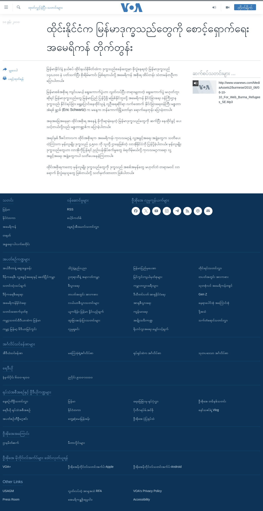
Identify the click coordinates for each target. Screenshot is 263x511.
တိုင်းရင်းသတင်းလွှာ (210, 268)
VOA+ (7, 466)
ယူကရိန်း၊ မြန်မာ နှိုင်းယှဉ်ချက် (86, 311)
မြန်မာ (6, 209)
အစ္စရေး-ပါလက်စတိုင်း (16, 244)
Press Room (11, 499)
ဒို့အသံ (202, 311)
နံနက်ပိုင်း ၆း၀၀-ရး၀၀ (16, 377)
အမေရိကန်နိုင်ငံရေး (14, 303)
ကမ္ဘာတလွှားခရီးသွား (145, 285)
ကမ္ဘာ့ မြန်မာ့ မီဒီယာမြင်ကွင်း (20, 328)
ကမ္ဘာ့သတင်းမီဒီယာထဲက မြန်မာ (22, 320)
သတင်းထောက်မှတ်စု (15, 311)
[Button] (10, 70)
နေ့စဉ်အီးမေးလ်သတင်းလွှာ (83, 226)
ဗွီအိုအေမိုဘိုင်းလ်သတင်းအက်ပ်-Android (157, 466)
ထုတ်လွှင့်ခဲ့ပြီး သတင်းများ (45, 7)
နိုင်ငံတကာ (9, 218)
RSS (70, 209)
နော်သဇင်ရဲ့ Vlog (209, 409)
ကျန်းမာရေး (140, 311)
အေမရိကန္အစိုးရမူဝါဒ (80, 499)
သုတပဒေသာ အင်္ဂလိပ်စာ (213, 353)
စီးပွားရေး (74, 285)
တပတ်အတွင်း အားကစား (83, 294)
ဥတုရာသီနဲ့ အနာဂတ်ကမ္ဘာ (83, 277)
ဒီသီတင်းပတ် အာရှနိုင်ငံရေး (149, 294)
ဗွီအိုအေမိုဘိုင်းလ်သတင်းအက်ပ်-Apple (90, 466)
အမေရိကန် (9, 226)
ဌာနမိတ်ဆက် (11, 442)
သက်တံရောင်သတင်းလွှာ (213, 320)
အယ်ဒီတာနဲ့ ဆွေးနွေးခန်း (17, 268)
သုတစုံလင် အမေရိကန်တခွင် (215, 285)
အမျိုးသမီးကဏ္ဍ (143, 320)
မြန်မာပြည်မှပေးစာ (144, 268)
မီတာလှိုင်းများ (76, 442)
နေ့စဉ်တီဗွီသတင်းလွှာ (15, 401)
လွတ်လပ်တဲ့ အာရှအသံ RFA (85, 490)
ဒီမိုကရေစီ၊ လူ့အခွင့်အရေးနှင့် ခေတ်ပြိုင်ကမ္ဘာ (29, 277)
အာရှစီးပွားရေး (142, 303)
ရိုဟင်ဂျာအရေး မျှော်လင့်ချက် (151, 328)
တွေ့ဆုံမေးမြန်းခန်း (79, 418)
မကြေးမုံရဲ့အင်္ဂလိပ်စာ (80, 353)
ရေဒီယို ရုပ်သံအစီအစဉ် (17, 409)
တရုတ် (7, 235)
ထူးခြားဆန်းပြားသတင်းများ (84, 320)
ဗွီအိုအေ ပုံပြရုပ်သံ (144, 418)
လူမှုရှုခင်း (73, 328)
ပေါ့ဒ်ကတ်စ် (74, 218)
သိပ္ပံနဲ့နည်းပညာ (77, 268)
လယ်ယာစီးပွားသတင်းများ (83, 303)
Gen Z (203, 294)
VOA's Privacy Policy (147, 490)
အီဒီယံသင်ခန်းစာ (13, 353)
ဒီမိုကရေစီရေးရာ (13, 294)
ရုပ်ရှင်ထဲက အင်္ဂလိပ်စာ (147, 353)
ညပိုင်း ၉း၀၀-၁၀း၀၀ (80, 377)
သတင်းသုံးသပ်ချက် (14, 285)
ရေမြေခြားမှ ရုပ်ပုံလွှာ (146, 401)
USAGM (8, 490)
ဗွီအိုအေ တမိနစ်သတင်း (212, 401)
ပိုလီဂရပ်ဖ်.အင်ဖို (143, 409)
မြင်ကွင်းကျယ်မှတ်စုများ (147, 277)
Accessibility (141, 499)
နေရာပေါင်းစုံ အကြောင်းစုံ (214, 303)
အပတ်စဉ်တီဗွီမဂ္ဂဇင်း (15, 418)
